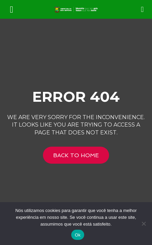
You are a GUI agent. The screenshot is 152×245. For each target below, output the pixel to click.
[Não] (143, 223)
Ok (77, 235)
